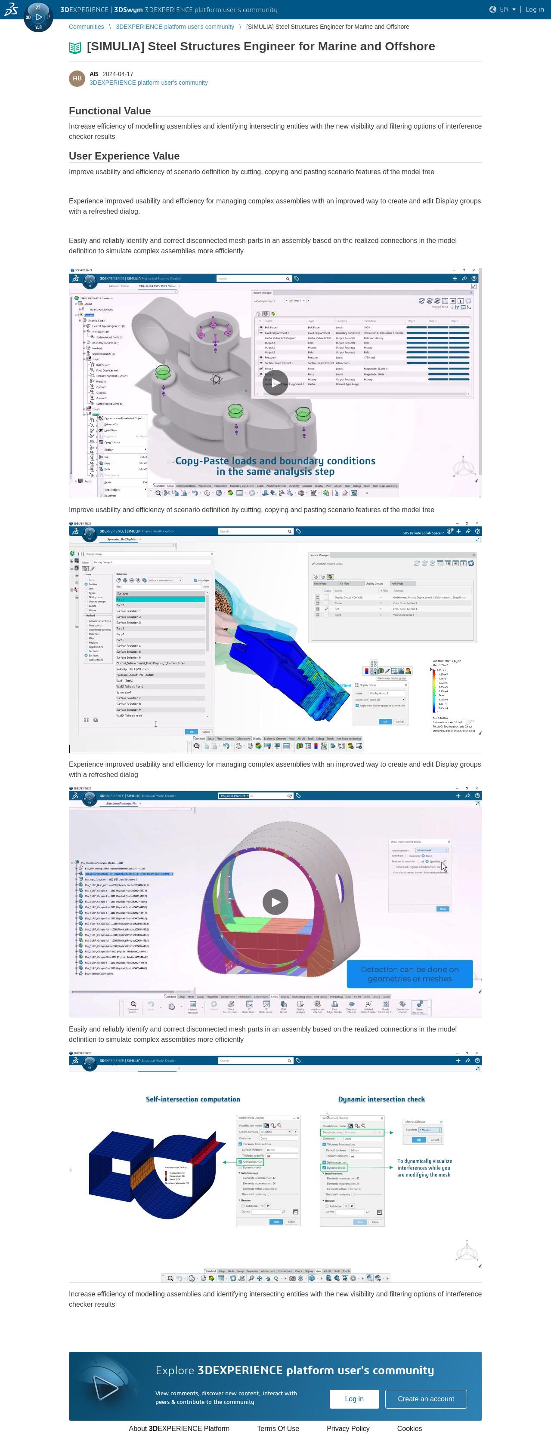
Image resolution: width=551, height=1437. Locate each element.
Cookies (409, 1428)
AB (94, 74)
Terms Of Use (278, 1428)
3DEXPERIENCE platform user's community (149, 82)
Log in (354, 1399)
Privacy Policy (348, 1428)
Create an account (426, 1399)
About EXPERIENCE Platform (179, 1428)
